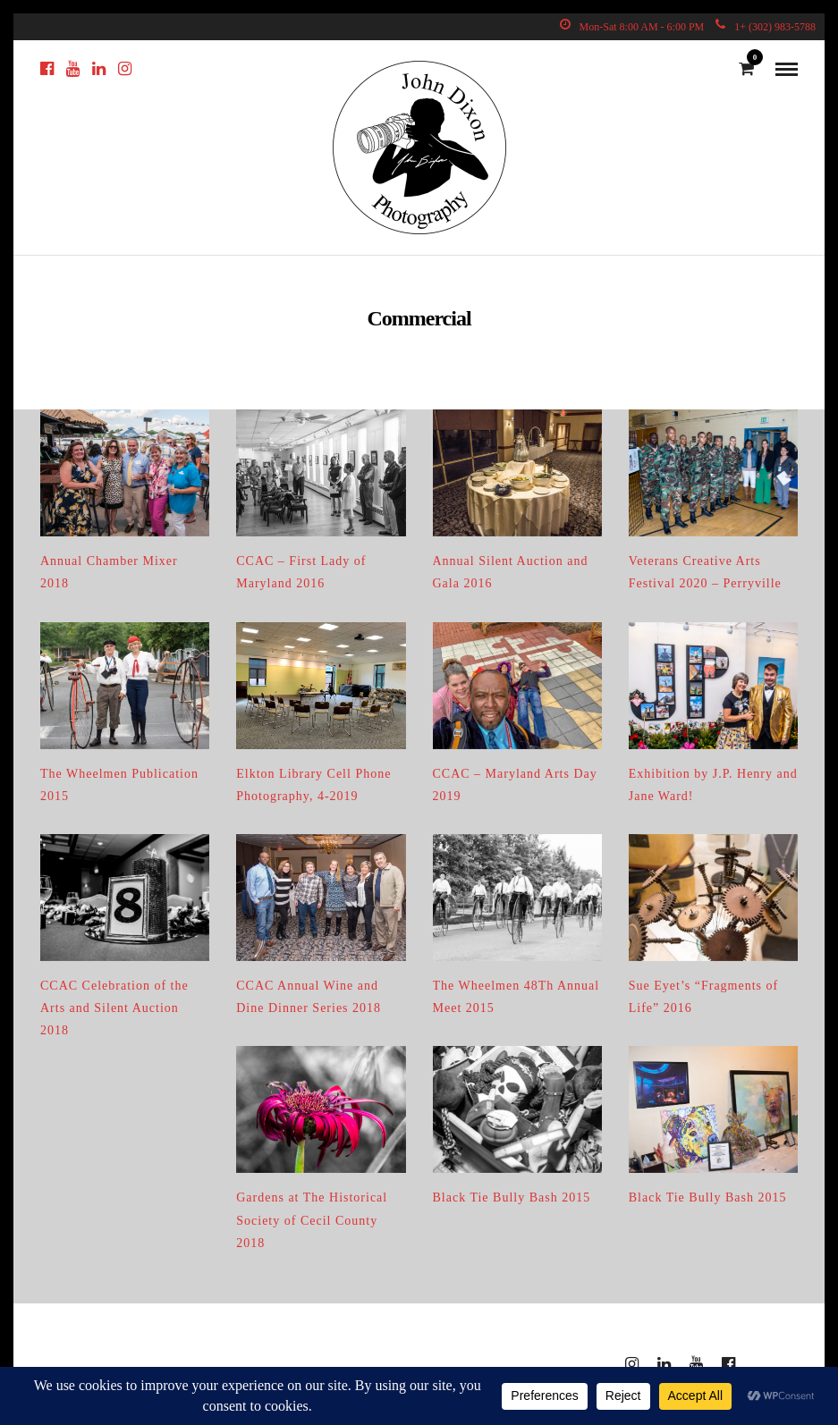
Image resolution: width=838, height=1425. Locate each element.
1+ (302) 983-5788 (765, 27)
